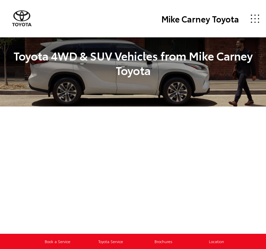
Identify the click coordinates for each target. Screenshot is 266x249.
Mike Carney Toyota (200, 19)
